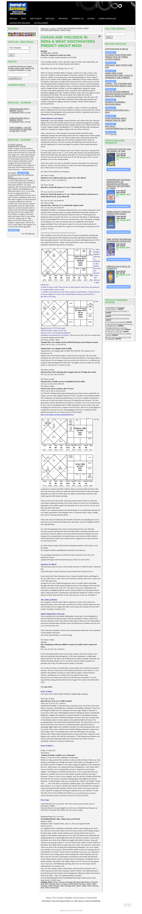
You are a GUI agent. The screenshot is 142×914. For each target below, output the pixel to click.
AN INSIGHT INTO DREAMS (116, 322)
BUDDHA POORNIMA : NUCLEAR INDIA (115, 103)
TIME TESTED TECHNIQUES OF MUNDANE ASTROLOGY (119, 240)
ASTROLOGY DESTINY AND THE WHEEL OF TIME (119, 150)
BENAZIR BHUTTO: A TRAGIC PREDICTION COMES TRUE (116, 328)
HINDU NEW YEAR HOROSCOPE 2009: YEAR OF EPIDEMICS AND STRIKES (119, 75)
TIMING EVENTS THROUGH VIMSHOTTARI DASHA (119, 213)
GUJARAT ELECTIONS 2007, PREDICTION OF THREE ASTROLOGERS (118, 57)
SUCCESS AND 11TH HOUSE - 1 (118, 311)
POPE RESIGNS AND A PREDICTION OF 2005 (116, 119)
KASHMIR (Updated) (15, 145)
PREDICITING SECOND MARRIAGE (119, 315)
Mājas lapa (44, 28)
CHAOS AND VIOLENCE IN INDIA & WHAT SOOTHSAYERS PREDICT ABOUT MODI (65, 29)
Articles (52, 28)
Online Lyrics (64, 911)
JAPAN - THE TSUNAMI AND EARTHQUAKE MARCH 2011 (118, 84)
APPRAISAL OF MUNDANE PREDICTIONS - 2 (115, 308)
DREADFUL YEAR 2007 (115, 331)
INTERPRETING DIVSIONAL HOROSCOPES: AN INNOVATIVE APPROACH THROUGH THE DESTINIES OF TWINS (119, 184)
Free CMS (78, 911)
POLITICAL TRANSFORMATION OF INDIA (119, 127)
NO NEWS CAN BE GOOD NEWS (118, 318)
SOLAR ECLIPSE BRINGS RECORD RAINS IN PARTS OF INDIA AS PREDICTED (119, 94)
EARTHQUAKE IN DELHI (116, 49)
